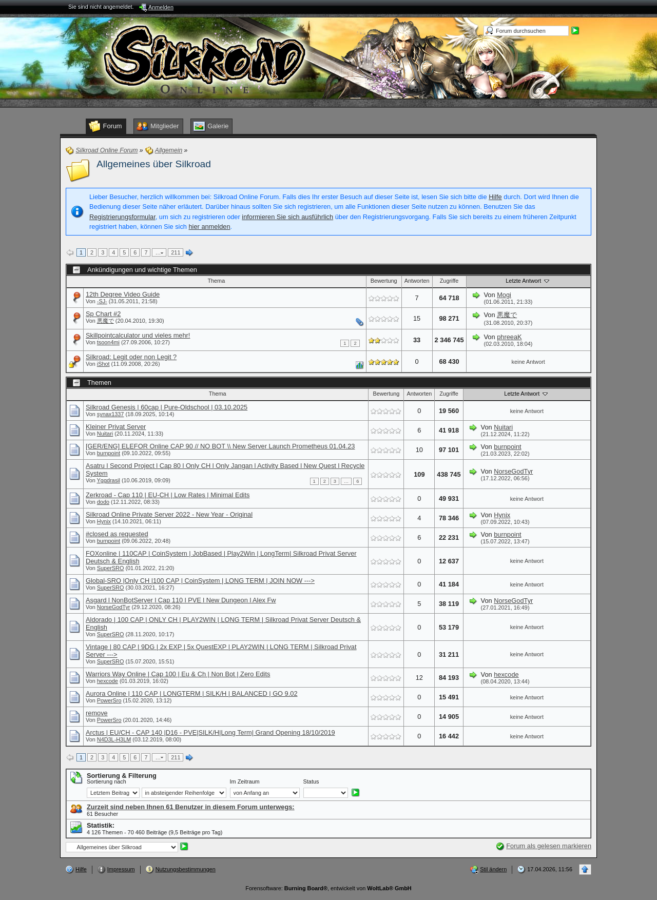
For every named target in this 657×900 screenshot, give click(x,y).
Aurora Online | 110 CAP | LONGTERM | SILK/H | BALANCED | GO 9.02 (192, 693)
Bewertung (384, 281)
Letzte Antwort (528, 281)
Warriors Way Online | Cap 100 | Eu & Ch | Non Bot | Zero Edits (178, 674)
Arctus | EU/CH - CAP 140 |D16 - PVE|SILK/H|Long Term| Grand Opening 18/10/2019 (210, 732)
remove (97, 713)
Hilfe (495, 197)
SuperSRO (110, 568)
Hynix (104, 521)
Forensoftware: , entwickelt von (328, 888)
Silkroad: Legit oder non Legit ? (131, 357)
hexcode (107, 681)
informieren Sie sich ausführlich (287, 217)
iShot (103, 364)
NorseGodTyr (513, 471)
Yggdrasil (108, 480)
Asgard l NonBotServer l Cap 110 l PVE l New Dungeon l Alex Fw (181, 600)
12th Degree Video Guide (123, 294)
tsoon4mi (108, 342)
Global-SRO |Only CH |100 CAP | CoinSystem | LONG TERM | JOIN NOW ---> (200, 580)
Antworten (417, 281)
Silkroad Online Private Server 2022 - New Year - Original (169, 514)
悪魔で (105, 321)
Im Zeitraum (245, 781)
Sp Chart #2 (103, 314)
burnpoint (108, 453)
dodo (103, 502)
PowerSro (109, 700)
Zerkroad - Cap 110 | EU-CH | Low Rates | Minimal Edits (167, 495)
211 (175, 252)
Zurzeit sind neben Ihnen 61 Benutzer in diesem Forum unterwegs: (191, 807)
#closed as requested (117, 534)
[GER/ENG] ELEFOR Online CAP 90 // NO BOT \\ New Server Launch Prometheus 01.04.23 (220, 446)
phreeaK (509, 337)
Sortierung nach (106, 781)
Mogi (504, 295)
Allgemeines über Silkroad (153, 164)
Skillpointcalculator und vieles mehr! (138, 335)
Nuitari (105, 434)
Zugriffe (449, 281)
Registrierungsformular (122, 217)
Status (311, 781)
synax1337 (110, 414)
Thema (216, 281)
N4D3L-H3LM (114, 739)
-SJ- (102, 301)
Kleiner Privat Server (116, 427)
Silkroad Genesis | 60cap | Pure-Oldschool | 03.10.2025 (166, 407)
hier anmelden (209, 226)
